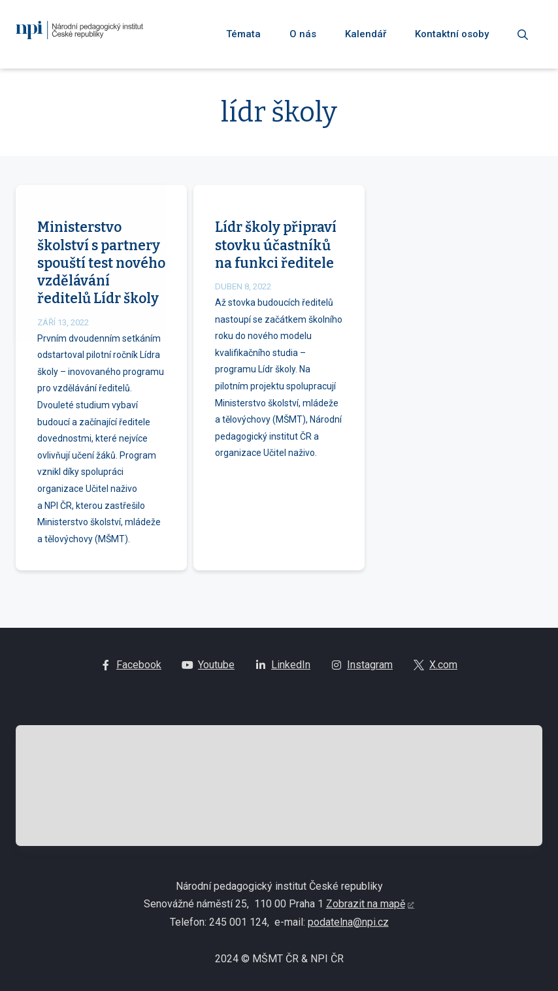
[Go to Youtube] (208, 670)
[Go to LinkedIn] (282, 670)
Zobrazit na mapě (365, 909)
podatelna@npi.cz (348, 927)
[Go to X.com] (435, 670)
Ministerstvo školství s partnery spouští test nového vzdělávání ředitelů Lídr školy (101, 277)
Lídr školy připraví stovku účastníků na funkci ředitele (275, 259)
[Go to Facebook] (131, 670)
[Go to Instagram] (362, 670)
